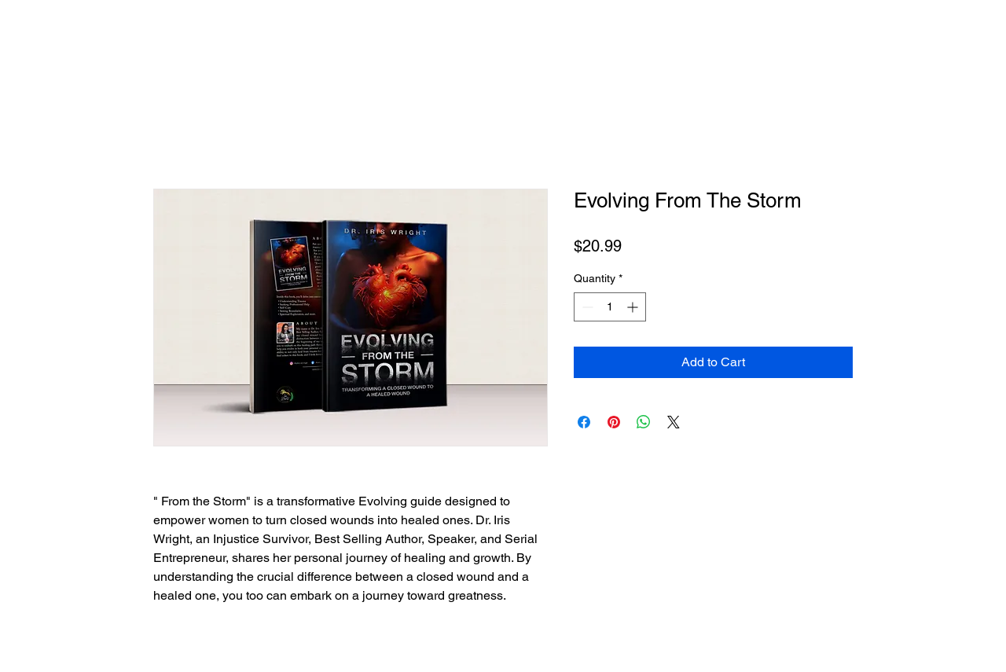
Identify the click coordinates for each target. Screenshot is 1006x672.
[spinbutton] (610, 307)
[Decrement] (586, 307)
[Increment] (634, 307)
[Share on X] (673, 422)
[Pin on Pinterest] (613, 422)
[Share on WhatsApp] (643, 422)
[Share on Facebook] (584, 422)
